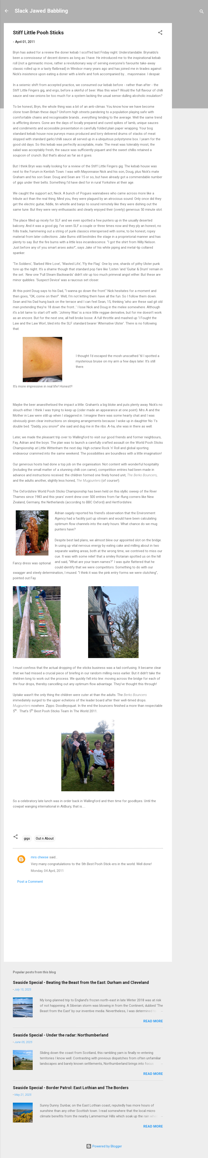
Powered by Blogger (104, 1146)
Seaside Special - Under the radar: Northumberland (60, 1035)
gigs (27, 838)
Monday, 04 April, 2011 (47, 871)
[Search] (201, 12)
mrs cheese (39, 857)
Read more (153, 1021)
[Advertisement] (190, 91)
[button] (160, 33)
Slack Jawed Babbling (41, 11)
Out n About (45, 838)
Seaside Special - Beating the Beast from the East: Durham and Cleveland (81, 982)
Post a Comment (30, 882)
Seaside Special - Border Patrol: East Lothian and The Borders (70, 1087)
